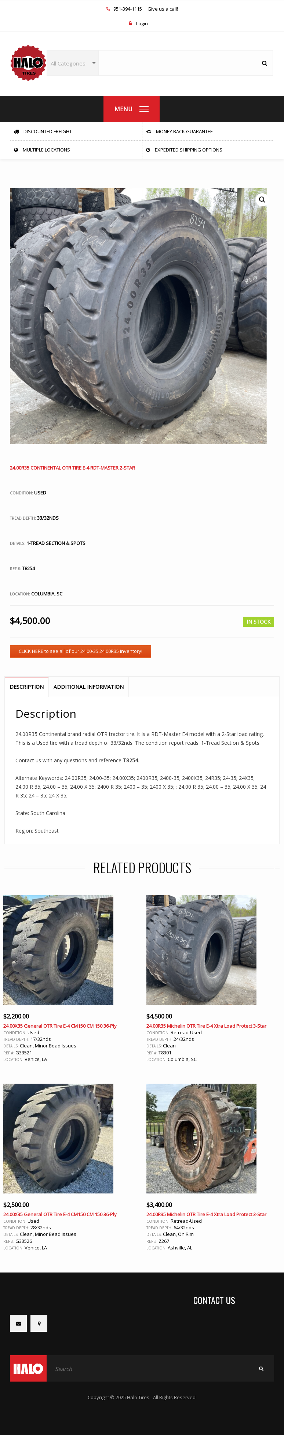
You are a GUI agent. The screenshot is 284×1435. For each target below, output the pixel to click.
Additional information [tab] (89, 686)
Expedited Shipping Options (184, 149)
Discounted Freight (43, 131)
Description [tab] (27, 686)
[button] (262, 199)
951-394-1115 (127, 9)
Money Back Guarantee (179, 131)
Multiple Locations (42, 149)
